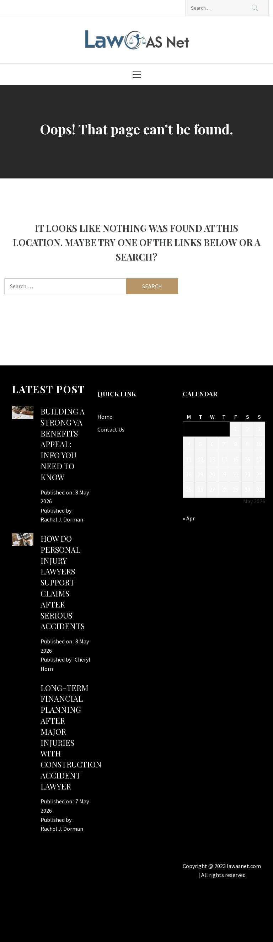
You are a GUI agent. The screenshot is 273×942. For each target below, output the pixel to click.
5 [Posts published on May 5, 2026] (200, 444)
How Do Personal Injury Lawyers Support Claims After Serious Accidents (63, 582)
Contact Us (110, 429)
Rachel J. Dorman (62, 519)
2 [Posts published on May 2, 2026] (247, 429)
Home (104, 416)
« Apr (189, 518)
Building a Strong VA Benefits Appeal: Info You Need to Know (63, 444)
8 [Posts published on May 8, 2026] (235, 444)
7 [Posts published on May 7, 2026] (224, 444)
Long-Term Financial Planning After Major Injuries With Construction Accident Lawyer (71, 737)
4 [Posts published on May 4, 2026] (188, 444)
